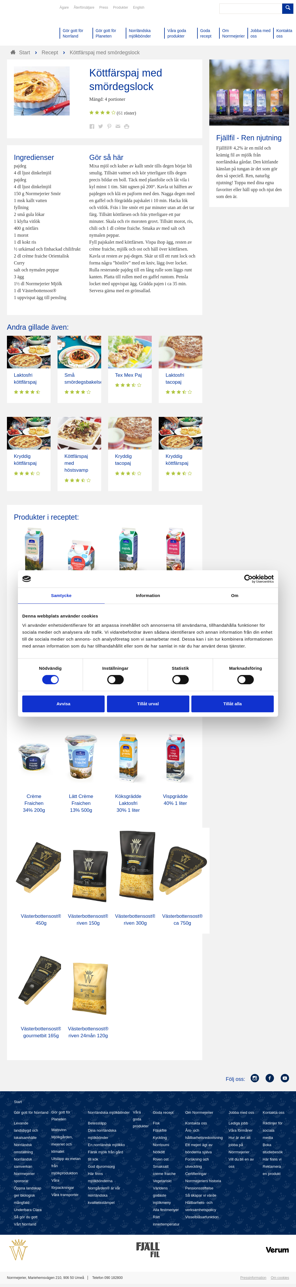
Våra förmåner (241, 1130)
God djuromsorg (101, 1166)
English (138, 7)
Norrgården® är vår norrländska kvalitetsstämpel (104, 1195)
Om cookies (280, 1278)
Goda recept (163, 1112)
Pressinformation (253, 1278)
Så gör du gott (26, 1217)
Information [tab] (148, 595)
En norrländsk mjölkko (106, 1145)
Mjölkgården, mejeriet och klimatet (62, 1144)
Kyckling (160, 1137)
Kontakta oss (196, 1123)
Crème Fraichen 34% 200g (34, 803)
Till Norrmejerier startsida (29, 25)
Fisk (156, 1123)
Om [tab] (234, 595)
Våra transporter (65, 1195)
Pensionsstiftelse (199, 1188)
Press (103, 7)
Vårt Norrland (25, 1224)
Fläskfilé (160, 1130)
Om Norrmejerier (199, 1112)
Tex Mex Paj (128, 375)
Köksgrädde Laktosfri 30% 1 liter (128, 803)
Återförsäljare (84, 7)
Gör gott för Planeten (61, 1115)
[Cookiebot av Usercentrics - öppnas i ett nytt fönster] (248, 579)
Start (18, 1102)
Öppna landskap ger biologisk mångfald (27, 1195)
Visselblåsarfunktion (202, 1217)
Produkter (120, 7)
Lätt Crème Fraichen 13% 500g (81, 803)
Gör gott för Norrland (31, 1112)
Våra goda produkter (141, 1119)
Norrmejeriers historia (203, 1181)
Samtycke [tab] (61, 595)
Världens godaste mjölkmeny (162, 1195)
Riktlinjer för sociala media (273, 1130)
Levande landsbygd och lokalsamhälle (26, 1130)
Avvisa (64, 703)
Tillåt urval (148, 703)
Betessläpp (97, 1123)
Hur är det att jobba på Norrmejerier (240, 1144)
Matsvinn (58, 1130)
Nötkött (159, 1152)
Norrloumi (161, 1145)
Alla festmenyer (166, 1210)
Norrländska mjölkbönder (109, 1112)
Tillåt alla (232, 703)
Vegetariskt (162, 1181)
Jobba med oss (241, 1112)
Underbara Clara (28, 1210)
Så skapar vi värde (201, 1195)
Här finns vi (272, 1159)
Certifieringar (196, 1174)
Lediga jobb (238, 1123)
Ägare (64, 7)
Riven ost (161, 1159)
